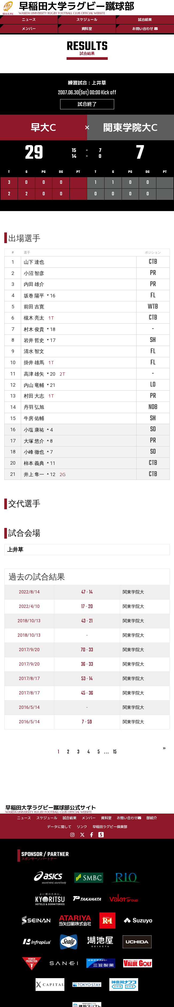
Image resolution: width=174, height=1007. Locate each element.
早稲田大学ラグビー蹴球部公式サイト (89, 809)
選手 (27, 252)
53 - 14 (86, 679)
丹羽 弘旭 (34, 407)
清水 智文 (34, 351)
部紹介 (151, 817)
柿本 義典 (34, 463)
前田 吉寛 (34, 306)
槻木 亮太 (34, 318)
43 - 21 (86, 621)
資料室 (87, 28)
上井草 (99, 82)
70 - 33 (87, 650)
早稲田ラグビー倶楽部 (109, 826)
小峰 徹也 (34, 452)
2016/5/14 (29, 707)
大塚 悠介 (34, 441)
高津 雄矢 (34, 374)
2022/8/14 (29, 591)
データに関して (59, 826)
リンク (82, 826)
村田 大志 (34, 396)
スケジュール (86, 19)
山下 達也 (34, 262)
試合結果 (145, 19)
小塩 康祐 (34, 430)
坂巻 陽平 (34, 295)
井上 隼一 (34, 474)
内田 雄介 (34, 284)
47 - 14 (86, 592)
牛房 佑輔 (34, 418)
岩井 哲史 (34, 340)
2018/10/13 (29, 620)
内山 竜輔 (34, 385)
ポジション (153, 252)
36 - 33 (87, 664)
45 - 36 (87, 693)
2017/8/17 (29, 678)
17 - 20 (87, 606)
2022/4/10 (29, 606)
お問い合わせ (145, 28)
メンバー (29, 28)
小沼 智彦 (34, 273)
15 (115, 752)
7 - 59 (87, 722)
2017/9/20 (29, 649)
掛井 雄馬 (34, 362)
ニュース (29, 19)
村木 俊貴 (34, 329)
